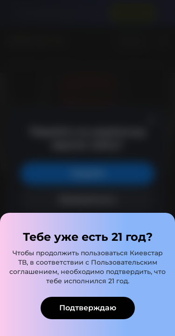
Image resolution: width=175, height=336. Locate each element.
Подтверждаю (87, 307)
